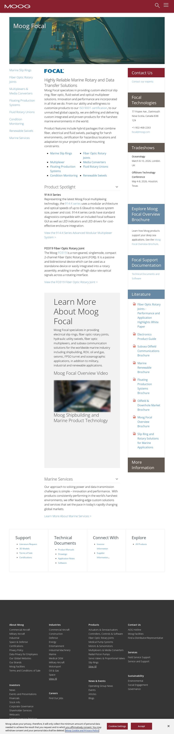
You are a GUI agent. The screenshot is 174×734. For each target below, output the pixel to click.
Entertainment (56, 646)
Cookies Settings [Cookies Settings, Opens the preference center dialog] (117, 726)
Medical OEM (56, 658)
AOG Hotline (134, 629)
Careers (53, 693)
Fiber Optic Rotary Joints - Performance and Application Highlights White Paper (149, 315)
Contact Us (134, 624)
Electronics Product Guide (146, 337)
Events (92, 690)
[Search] (157, 4)
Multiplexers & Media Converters (106, 650)
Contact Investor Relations (23, 718)
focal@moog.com (141, 132)
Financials (14, 698)
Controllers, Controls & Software (106, 633)
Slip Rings (94, 662)
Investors (14, 685)
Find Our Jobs (56, 698)
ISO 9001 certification (93, 108)
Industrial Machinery (59, 650)
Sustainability (136, 675)
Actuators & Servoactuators (103, 629)
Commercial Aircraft (19, 629)
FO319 (62, 253)
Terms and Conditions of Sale (24, 670)
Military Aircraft (17, 633)
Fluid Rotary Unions (22, 112)
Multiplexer (57, 162)
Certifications (25, 557)
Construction (56, 633)
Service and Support (138, 661)
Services (132, 652)
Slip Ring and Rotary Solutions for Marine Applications (148, 440)
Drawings (62, 554)
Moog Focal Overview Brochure (144, 421)
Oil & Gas (54, 670)
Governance (134, 689)
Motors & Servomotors (101, 646)
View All (53, 678)
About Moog (16, 624)
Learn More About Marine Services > (67, 516)
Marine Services (19, 138)
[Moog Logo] (17, 6)
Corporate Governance (21, 706)
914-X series (73, 203)
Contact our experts (142, 81)
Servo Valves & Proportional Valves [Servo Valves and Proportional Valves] (107, 658)
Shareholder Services (20, 710)
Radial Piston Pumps (99, 654)
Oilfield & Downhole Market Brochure (148, 405)
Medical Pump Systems (101, 642)
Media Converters (94, 162)
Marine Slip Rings (20, 70)
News (12, 690)
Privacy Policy (16, 650)
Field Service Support (139, 657)
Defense (53, 637)
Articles (92, 694)
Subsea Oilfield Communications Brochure (148, 351)
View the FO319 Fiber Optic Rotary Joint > (71, 282)
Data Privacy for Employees (23, 654)
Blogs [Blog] (91, 698)
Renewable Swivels (21, 131)
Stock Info (14, 702)
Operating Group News (101, 685)
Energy (52, 642)
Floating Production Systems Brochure (144, 386)
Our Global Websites (20, 658)
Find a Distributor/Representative (145, 637)
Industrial (14, 637)
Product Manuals (66, 549)
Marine (52, 654)
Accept (141, 726)
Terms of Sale (25, 553)
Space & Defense (18, 642)
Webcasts (14, 714)
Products (94, 624)
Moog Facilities (17, 666)
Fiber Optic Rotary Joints (101, 637)
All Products (141, 544)
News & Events (97, 681)
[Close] (168, 726)
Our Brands (15, 662)
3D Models (24, 548)
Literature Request (28, 544)
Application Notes (66, 558)
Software (62, 562)
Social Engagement (138, 684)
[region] (87, 726)
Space (52, 674)
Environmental (135, 680)
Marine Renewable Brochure (144, 367)
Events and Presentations (23, 694)
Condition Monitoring (64, 175)
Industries (55, 624)
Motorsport (55, 666)
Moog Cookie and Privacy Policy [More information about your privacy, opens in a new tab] (82, 730)
